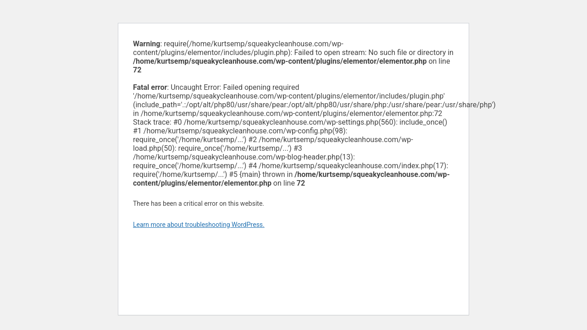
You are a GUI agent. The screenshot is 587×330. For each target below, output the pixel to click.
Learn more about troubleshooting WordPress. (199, 224)
